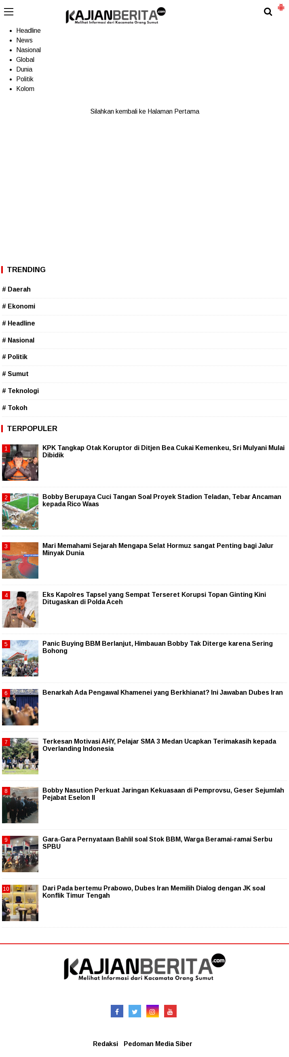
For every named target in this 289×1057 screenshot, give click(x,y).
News (24, 40)
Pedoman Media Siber (158, 1043)
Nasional (28, 50)
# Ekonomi (18, 306)
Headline (28, 30)
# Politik (14, 356)
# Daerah (16, 289)
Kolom (25, 88)
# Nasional (18, 340)
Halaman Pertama (173, 111)
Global (25, 59)
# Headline (18, 323)
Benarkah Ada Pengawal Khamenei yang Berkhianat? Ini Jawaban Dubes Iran (162, 692)
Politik (25, 79)
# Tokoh (14, 407)
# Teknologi (20, 390)
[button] (281, 4)
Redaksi (105, 1043)
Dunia (24, 69)
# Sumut (15, 373)
